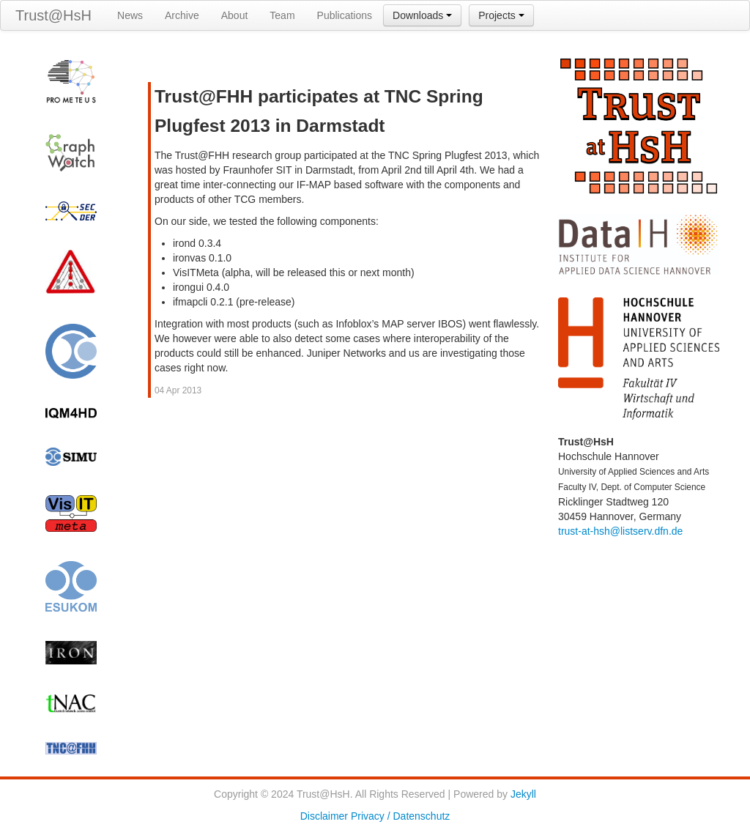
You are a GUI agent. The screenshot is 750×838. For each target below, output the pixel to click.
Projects (501, 15)
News (130, 15)
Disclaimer (324, 816)
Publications (345, 15)
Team (282, 15)
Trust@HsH (53, 15)
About (234, 15)
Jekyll (523, 794)
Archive (182, 15)
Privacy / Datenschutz (400, 816)
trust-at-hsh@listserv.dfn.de (620, 531)
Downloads (422, 15)
